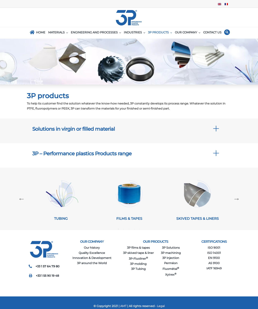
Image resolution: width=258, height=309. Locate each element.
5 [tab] (140, 229)
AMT (123, 306)
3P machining (171, 253)
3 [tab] (129, 229)
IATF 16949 (214, 268)
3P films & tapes (138, 247)
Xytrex (170, 274)
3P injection (170, 258)
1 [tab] (118, 229)
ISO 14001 (214, 253)
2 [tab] (123, 229)
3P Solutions (171, 247)
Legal (161, 306)
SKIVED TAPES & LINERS (197, 218)
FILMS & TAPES (129, 218)
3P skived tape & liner (138, 253)
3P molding (138, 264)
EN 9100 (214, 258)
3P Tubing (138, 269)
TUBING (61, 218)
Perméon (171, 263)
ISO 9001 (214, 247)
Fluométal (171, 269)
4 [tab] (134, 229)
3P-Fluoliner (138, 258)
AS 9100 (214, 263)
